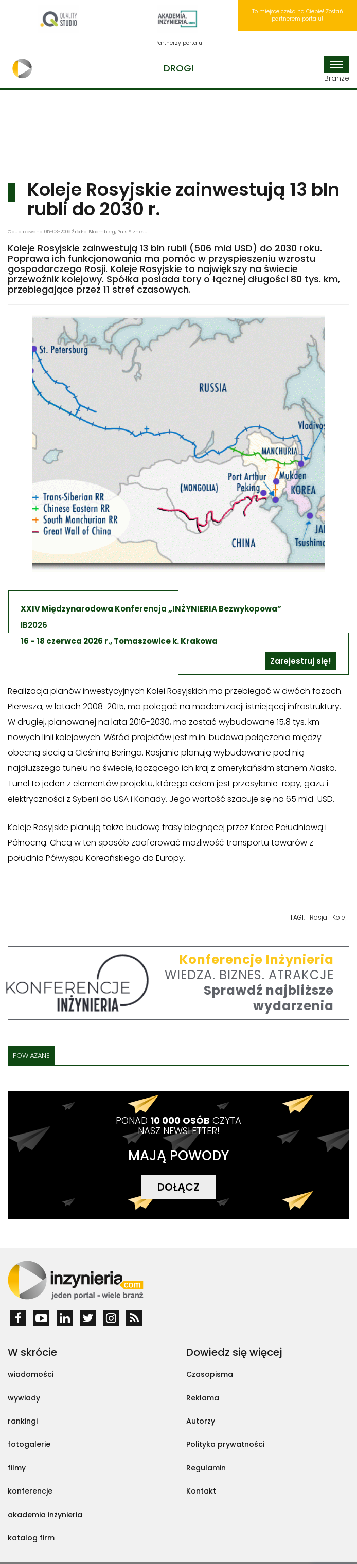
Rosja (318, 917)
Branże (336, 69)
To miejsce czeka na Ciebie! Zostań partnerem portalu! (297, 15)
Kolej (339, 917)
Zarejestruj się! (300, 661)
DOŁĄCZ (178, 1187)
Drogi (178, 68)
